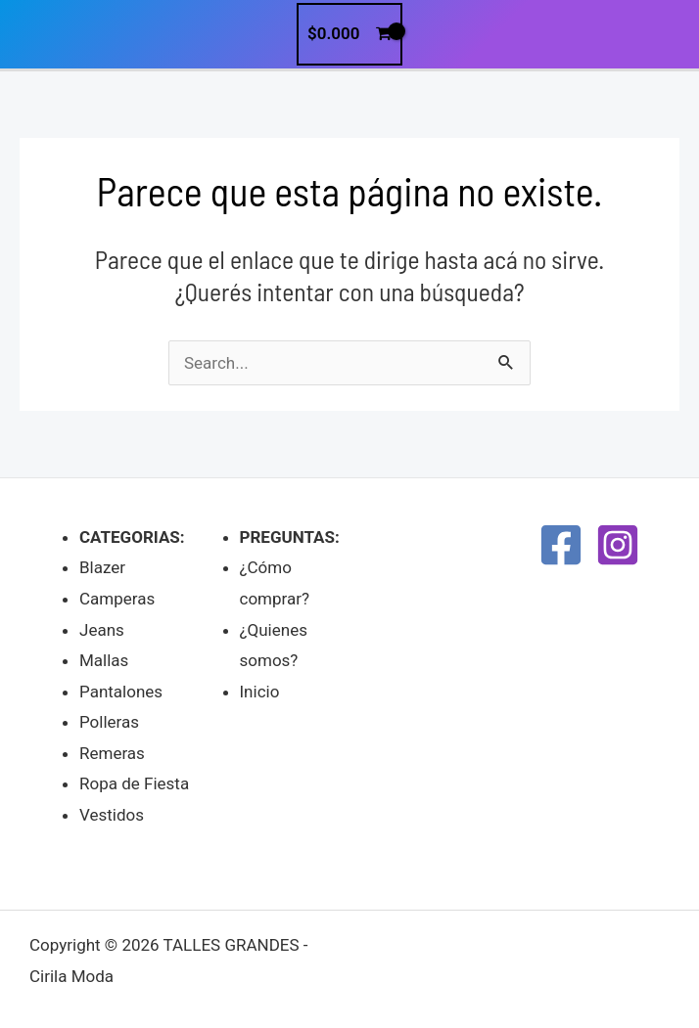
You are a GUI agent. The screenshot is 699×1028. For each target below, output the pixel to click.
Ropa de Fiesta (134, 783)
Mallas (103, 660)
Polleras (109, 722)
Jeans (101, 630)
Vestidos (111, 815)
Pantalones (121, 691)
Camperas (117, 598)
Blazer (102, 567)
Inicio (260, 691)
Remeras (112, 753)
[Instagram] (617, 544)
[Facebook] (560, 544)
